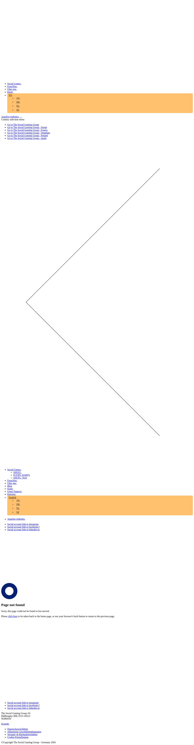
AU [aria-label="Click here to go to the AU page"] (18, 98)
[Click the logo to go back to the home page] (97, 78)
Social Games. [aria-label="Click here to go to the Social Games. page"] (14, 83)
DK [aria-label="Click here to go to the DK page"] (18, 102)
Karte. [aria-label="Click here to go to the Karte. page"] (10, 92)
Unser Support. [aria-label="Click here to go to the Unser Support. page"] (14, 491)
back (76, 616)
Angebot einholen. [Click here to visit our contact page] (10, 116)
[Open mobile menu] (21, 117)
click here (13, 616)
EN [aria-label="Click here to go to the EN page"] (10, 95)
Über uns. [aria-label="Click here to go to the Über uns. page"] (12, 89)
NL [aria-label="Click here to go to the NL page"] (18, 106)
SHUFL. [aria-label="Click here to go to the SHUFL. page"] (17, 472)
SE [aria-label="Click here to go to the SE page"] (17, 110)
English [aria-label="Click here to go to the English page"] (12, 497)
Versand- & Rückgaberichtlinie (22, 734)
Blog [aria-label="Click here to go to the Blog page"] (9, 486)
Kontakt (5, 724)
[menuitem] (19, 99)
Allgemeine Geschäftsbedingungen (24, 731)
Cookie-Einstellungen (17, 737)
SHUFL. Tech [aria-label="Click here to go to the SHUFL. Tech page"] (20, 478)
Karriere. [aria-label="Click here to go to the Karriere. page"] (11, 494)
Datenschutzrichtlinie (17, 729)
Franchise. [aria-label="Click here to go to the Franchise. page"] (12, 86)
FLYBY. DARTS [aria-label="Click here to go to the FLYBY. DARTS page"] (21, 475)
